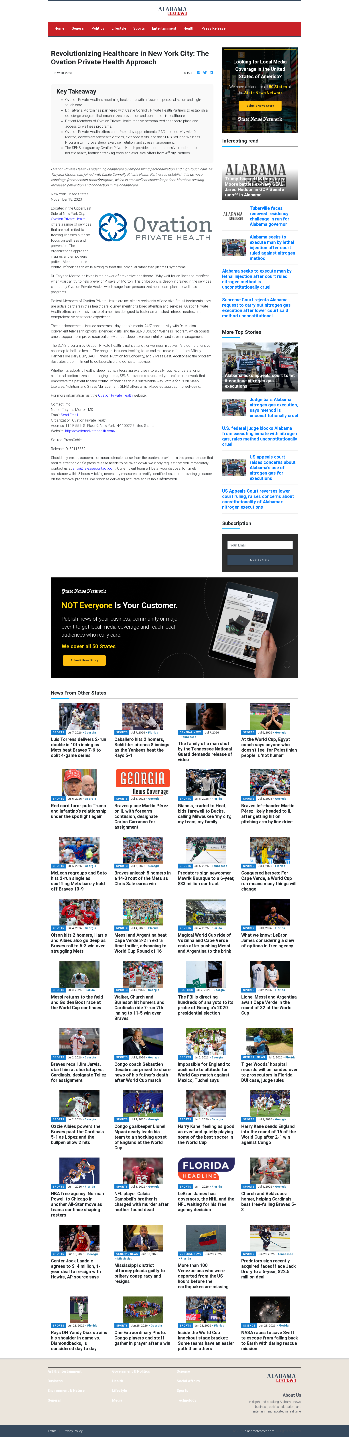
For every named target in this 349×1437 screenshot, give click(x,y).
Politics (97, 28)
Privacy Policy (73, 1431)
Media (117, 1400)
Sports (139, 28)
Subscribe (260, 560)
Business (55, 1381)
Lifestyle (119, 28)
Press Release (213, 28)
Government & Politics (131, 1371)
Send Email (69, 415)
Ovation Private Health (68, 219)
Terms (52, 1431)
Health (188, 28)
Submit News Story (260, 106)
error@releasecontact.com (94, 468)
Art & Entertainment (65, 1371)
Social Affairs (188, 1381)
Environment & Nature (66, 1390)
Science (183, 1371)
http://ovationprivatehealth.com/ (90, 431)
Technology (186, 1400)
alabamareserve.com (259, 1431)
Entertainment (164, 28)
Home (61, 28)
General (77, 28)
